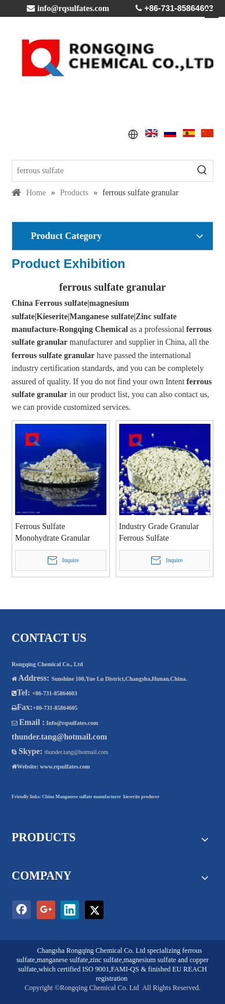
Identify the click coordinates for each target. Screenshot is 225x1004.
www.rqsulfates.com (65, 766)
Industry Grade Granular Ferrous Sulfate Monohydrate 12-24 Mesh (161, 533)
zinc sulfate (106, 960)
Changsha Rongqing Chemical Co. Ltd (91, 950)
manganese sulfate (62, 960)
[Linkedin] (69, 910)
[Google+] (46, 910)
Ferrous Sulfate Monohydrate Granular (52, 532)
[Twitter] (94, 910)
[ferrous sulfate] (102, 170)
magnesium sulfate (149, 960)
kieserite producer (141, 796)
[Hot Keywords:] (202, 170)
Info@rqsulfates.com (72, 723)
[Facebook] (21, 910)
